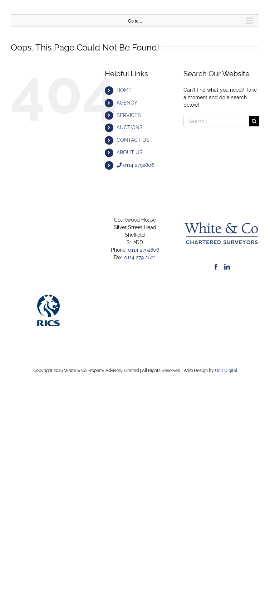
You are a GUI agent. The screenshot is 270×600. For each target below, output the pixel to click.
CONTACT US (133, 140)
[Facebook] (216, 267)
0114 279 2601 (140, 257)
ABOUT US (130, 152)
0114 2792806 (135, 165)
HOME (124, 90)
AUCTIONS (130, 127)
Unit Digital (226, 370)
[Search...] (216, 121)
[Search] (254, 121)
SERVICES (129, 115)
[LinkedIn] (227, 267)
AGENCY (127, 103)
